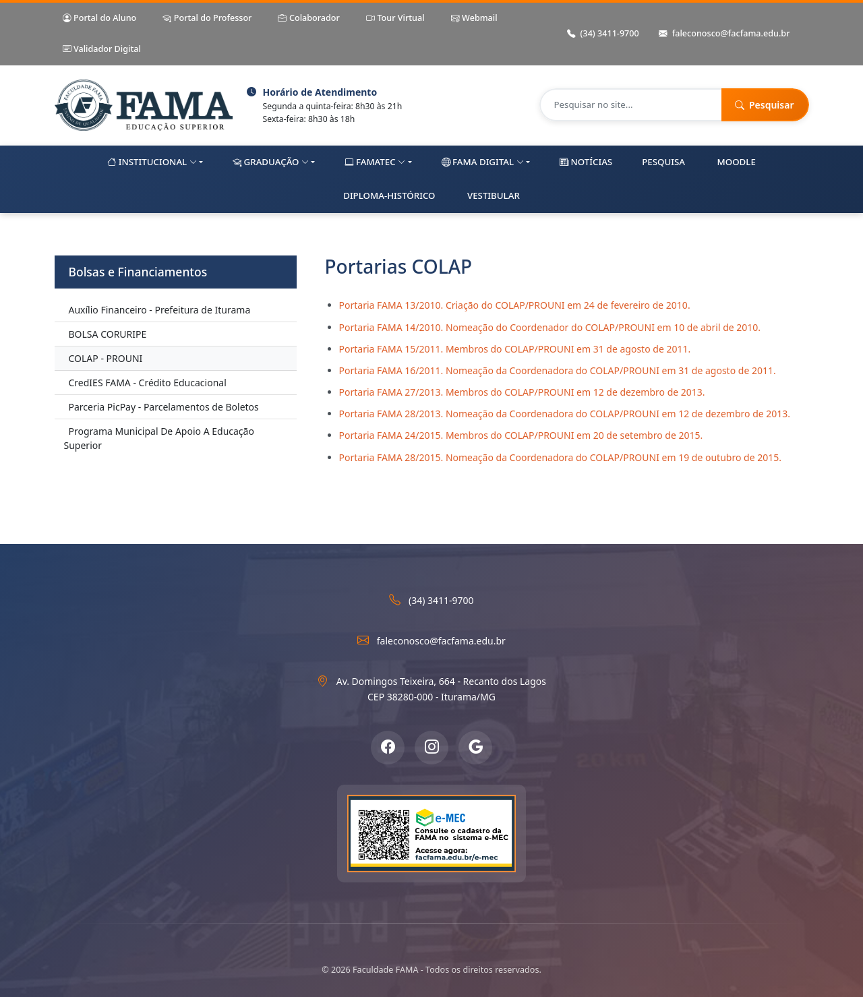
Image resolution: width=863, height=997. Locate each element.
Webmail (474, 18)
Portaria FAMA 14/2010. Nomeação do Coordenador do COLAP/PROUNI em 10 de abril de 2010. (550, 327)
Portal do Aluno (100, 18)
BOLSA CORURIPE (108, 334)
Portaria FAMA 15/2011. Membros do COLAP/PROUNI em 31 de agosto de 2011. (515, 348)
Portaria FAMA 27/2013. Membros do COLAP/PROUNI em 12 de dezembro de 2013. (522, 392)
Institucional (152, 162)
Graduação (271, 162)
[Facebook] (388, 747)
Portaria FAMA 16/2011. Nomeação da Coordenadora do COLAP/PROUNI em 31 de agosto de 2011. (557, 370)
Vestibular (493, 195)
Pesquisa (663, 162)
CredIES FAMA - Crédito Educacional (148, 382)
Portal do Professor (206, 18)
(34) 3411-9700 (603, 34)
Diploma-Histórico (389, 195)
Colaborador (308, 18)
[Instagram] (431, 747)
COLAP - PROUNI (106, 358)
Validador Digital (102, 49)
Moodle (736, 162)
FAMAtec (375, 162)
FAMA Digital (483, 162)
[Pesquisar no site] (630, 104)
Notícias (586, 162)
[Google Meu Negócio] (475, 747)
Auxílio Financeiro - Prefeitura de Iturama (160, 309)
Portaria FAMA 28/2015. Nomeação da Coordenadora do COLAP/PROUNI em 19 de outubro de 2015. (560, 457)
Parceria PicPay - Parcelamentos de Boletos (164, 406)
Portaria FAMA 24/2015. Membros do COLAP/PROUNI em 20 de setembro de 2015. (521, 435)
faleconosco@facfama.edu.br (724, 34)
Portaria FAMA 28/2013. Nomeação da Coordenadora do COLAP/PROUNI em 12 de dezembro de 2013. (565, 413)
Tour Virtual (395, 18)
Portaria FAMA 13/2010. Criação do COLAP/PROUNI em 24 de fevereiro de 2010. (514, 305)
